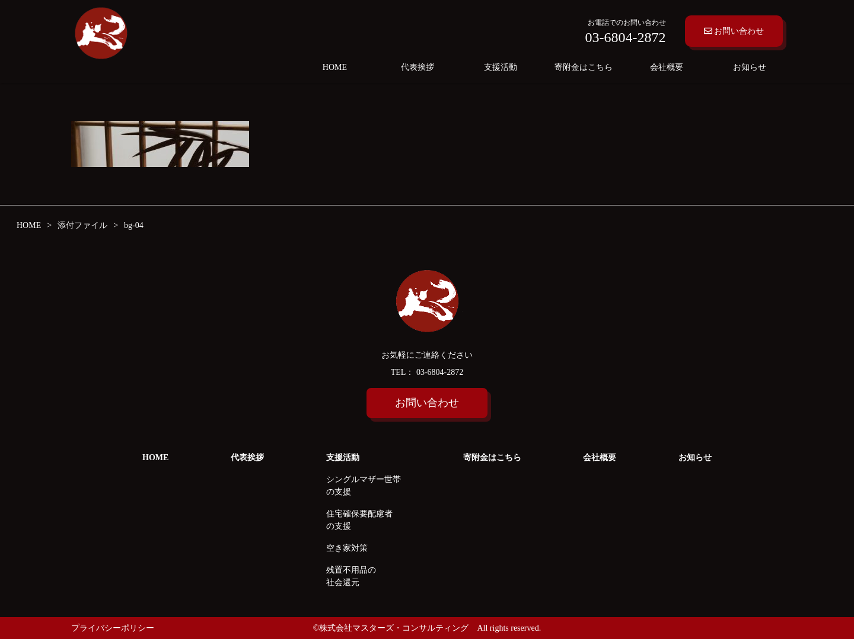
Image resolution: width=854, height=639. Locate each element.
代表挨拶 (417, 67)
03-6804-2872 (438, 372)
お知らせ (749, 67)
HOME (335, 67)
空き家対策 (347, 548)
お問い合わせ (734, 31)
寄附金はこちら (584, 67)
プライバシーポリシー (112, 628)
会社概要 (666, 67)
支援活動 (500, 67)
